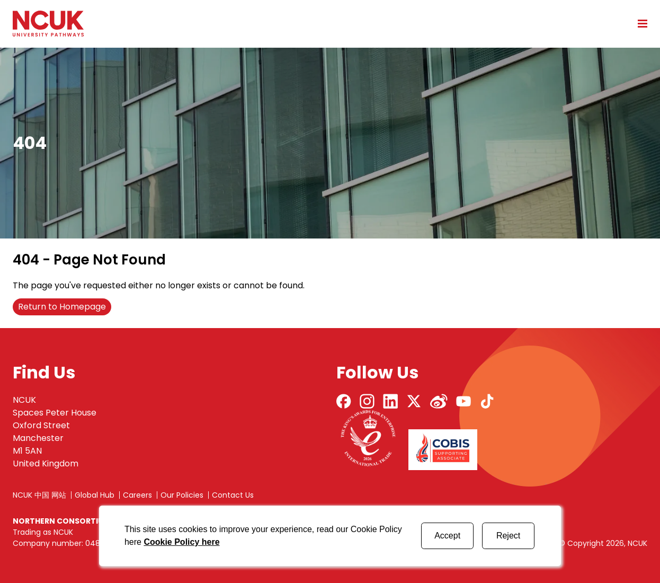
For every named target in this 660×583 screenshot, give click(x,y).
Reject (508, 535)
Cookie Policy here (181, 541)
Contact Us (233, 495)
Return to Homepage (62, 307)
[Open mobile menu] (638, 23)
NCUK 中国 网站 (39, 495)
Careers (137, 495)
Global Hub (94, 495)
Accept (447, 535)
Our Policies (181, 495)
